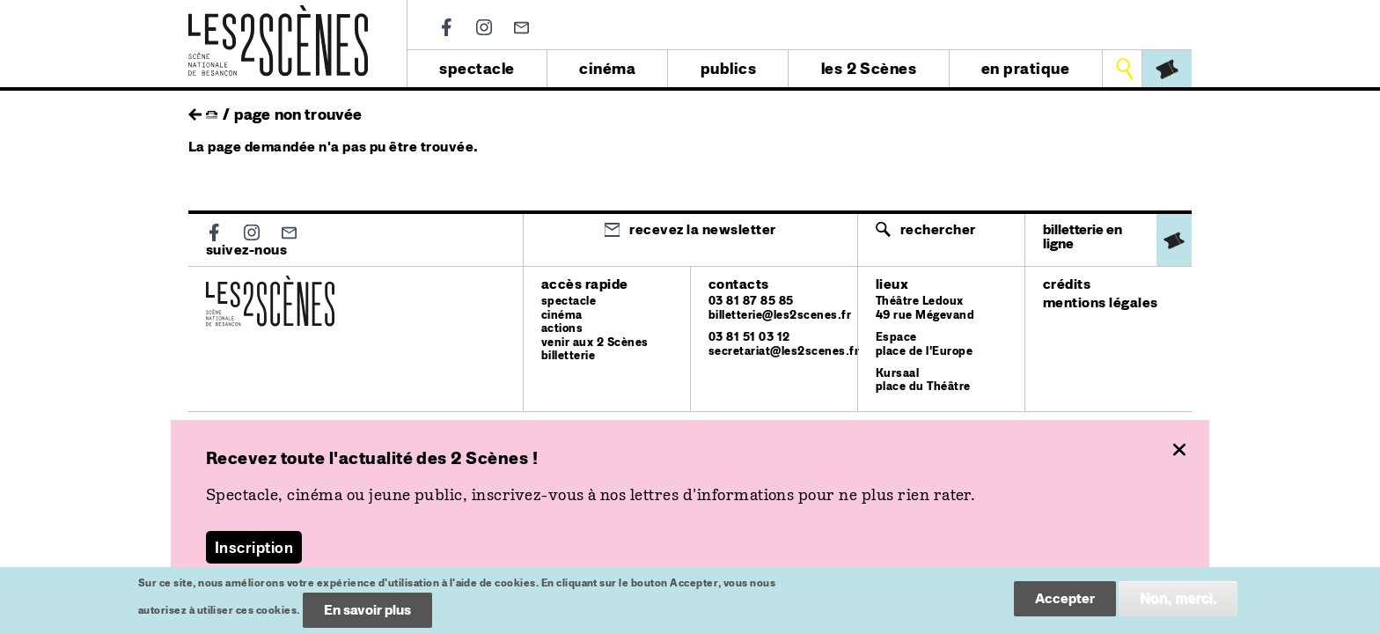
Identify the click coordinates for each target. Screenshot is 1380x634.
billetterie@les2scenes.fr (779, 314)
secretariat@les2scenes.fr (783, 351)
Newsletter (521, 28)
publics (728, 68)
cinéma (607, 68)
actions (562, 328)
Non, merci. (1178, 602)
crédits (1066, 284)
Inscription (254, 547)
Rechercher (938, 229)
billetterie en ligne (1082, 236)
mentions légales (1100, 302)
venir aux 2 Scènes (595, 342)
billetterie (568, 355)
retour (195, 110)
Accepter (1065, 602)
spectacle (476, 68)
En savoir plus (367, 614)
